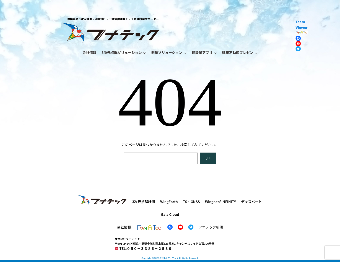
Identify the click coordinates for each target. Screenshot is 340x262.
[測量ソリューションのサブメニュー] (185, 52)
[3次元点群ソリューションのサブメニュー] (144, 52)
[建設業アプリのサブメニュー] (215, 52)
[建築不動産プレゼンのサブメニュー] (256, 52)
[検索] (208, 158)
